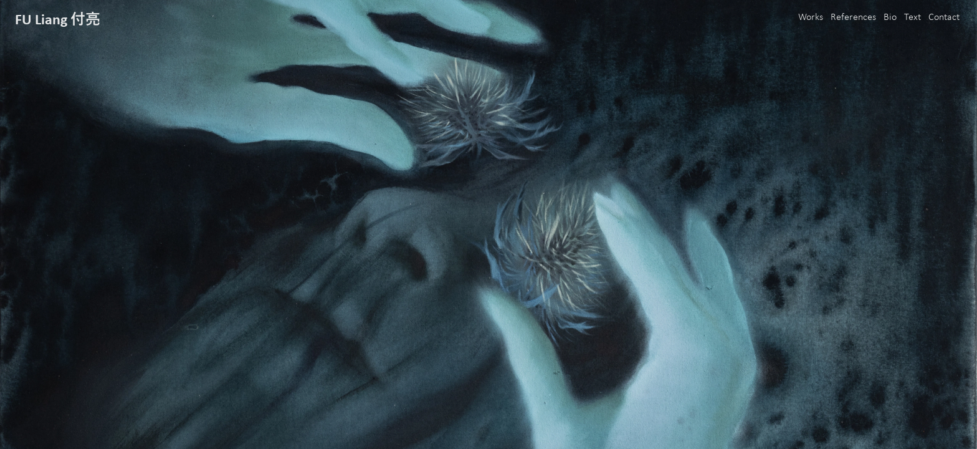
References (853, 17)
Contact (944, 17)
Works (810, 17)
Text (912, 17)
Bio (890, 17)
